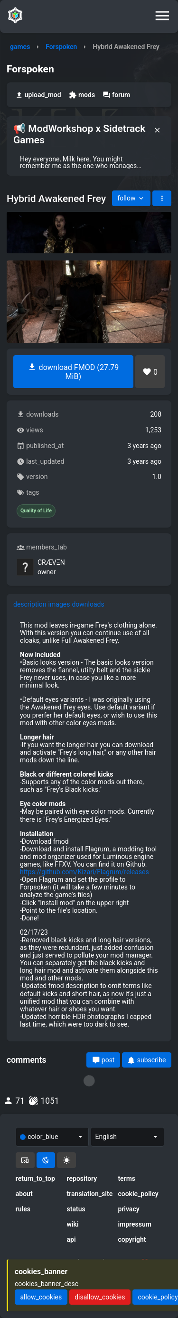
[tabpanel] (89, 825)
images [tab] (59, 604)
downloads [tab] (88, 604)
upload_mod (38, 95)
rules (23, 1209)
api (71, 1239)
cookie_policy (138, 1194)
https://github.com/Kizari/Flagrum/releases (84, 872)
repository (82, 1178)
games (20, 46)
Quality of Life (36, 511)
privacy (128, 1209)
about (24, 1194)
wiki (73, 1224)
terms (126, 1178)
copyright (132, 1239)
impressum (134, 1224)
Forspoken (61, 46)
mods (82, 95)
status (76, 1209)
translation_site (89, 1194)
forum (116, 95)
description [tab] (30, 604)
